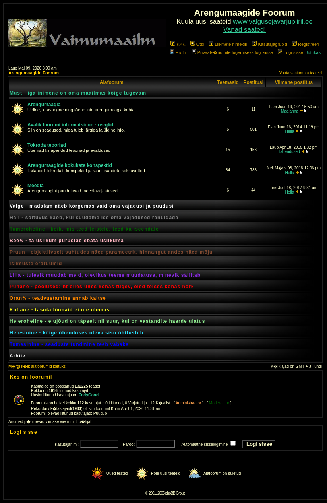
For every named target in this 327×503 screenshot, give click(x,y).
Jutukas (313, 52)
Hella (289, 131)
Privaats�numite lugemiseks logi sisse (232, 52)
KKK (177, 44)
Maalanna (289, 111)
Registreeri (305, 44)
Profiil (178, 52)
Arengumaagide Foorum (33, 72)
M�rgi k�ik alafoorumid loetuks (37, 366)
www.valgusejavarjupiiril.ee (273, 21)
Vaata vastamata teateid (300, 73)
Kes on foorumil (31, 377)
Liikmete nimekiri (228, 44)
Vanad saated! (244, 29)
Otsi (197, 44)
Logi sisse (290, 52)
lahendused (289, 152)
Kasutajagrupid (269, 44)
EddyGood (89, 395)
